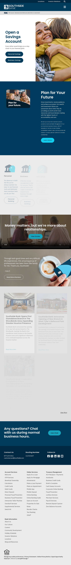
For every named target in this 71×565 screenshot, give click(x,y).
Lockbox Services (51, 495)
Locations (41, 1)
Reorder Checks (32, 509)
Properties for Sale (33, 503)
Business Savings (14, 60)
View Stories (35, 236)
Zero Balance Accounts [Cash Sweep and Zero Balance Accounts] (53, 506)
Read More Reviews (14, 277)
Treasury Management (54, 472)
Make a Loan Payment (34, 483)
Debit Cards (8, 489)
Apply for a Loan (32, 475)
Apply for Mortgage (33, 477)
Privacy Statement (30, 557)
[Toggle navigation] (64, 7)
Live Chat (54, 433)
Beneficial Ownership (12, 480)
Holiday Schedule (10, 533)
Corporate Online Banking (54, 489)
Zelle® (29, 515)
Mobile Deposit (32, 492)
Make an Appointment (34, 486)
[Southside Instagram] (59, 456)
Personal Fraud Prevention (13, 495)
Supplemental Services (12, 506)
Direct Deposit (9, 492)
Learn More (48, 140)
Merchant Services (52, 498)
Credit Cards (9, 486)
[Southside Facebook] (48, 456)
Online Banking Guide (34, 498)
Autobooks (49, 477)
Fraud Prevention (51, 492)
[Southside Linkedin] (55, 456)
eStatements (31, 480)
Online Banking (32, 495)
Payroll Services (51, 501)
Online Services (32, 472)
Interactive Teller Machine (13, 501)
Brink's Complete (51, 483)
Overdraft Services (11, 503)
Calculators (8, 483)
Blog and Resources (11, 542)
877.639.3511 (9, 456)
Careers (7, 527)
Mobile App (30, 489)
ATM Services (9, 477)
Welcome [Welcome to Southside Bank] (8, 475)
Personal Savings (14, 54)
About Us (8, 522)
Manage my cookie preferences (14, 557)
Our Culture (8, 524)
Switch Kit (8, 509)
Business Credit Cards (53, 480)
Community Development (13, 530)
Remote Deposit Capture (54, 503)
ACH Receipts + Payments (54, 475)
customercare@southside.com (14, 458)
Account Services (11, 472)
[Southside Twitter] (52, 456)
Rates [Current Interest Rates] (29, 506)
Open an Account (32, 501)
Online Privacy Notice (43, 557)
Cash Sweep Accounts (53, 486)
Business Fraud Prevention (13, 498)
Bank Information (11, 519)
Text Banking (31, 512)
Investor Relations (54, 1)
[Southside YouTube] (62, 456)
